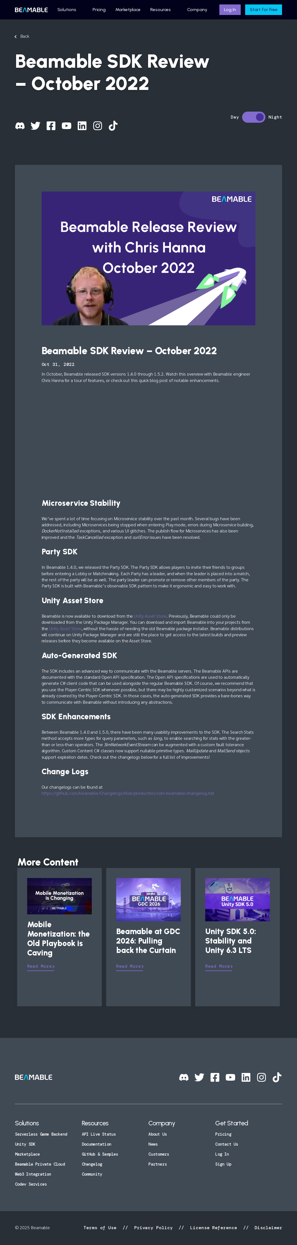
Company (197, 9)
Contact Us (226, 1144)
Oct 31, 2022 (58, 364)
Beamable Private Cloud (40, 1164)
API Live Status (99, 1134)
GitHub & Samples (100, 1154)
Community (92, 1174)
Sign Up (223, 1164)
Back (24, 36)
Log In (230, 9)
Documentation (96, 1144)
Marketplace (128, 9)
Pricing (99, 9)
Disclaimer (267, 1228)
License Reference (213, 1228)
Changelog (92, 1164)
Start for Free (264, 9)
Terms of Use (101, 1228)
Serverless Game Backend (41, 1134)
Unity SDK (25, 1144)
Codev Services (31, 1184)
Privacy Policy (153, 1228)
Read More (39, 966)
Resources (160, 9)
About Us (157, 1134)
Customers (158, 1154)
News (153, 1144)
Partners (157, 1164)
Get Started (231, 1123)
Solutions (66, 9)
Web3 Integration (33, 1174)
